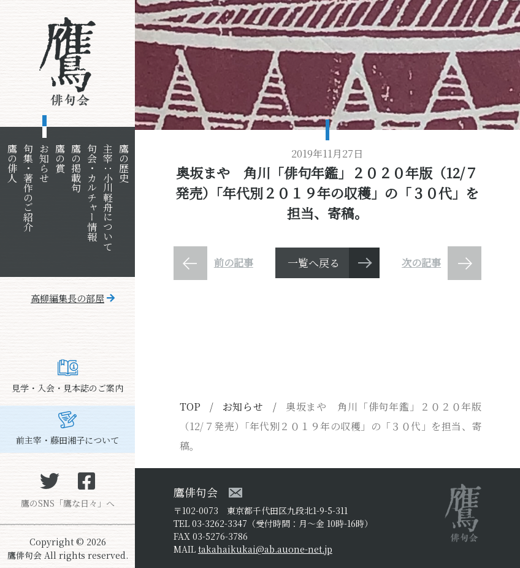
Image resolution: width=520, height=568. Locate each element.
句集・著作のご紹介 (28, 187)
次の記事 (421, 263)
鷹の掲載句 (76, 167)
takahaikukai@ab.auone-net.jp (265, 549)
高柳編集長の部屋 (67, 298)
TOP (190, 406)
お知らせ (44, 163)
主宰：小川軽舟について (108, 197)
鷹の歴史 (124, 163)
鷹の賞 (60, 158)
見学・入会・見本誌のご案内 (67, 388)
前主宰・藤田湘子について (67, 440)
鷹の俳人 (12, 163)
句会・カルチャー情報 (92, 192)
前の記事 (233, 263)
